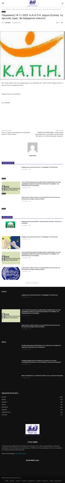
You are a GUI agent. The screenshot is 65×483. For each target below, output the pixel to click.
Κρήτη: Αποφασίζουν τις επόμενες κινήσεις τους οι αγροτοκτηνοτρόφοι (42, 375)
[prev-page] (3, 212)
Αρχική (3, 9)
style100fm (8, 22)
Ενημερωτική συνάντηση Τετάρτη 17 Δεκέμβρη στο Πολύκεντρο (40, 167)
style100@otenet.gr (20, 453)
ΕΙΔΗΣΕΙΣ (8, 9)
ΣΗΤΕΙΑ (13, 9)
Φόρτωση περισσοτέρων (32, 283)
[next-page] (5, 212)
